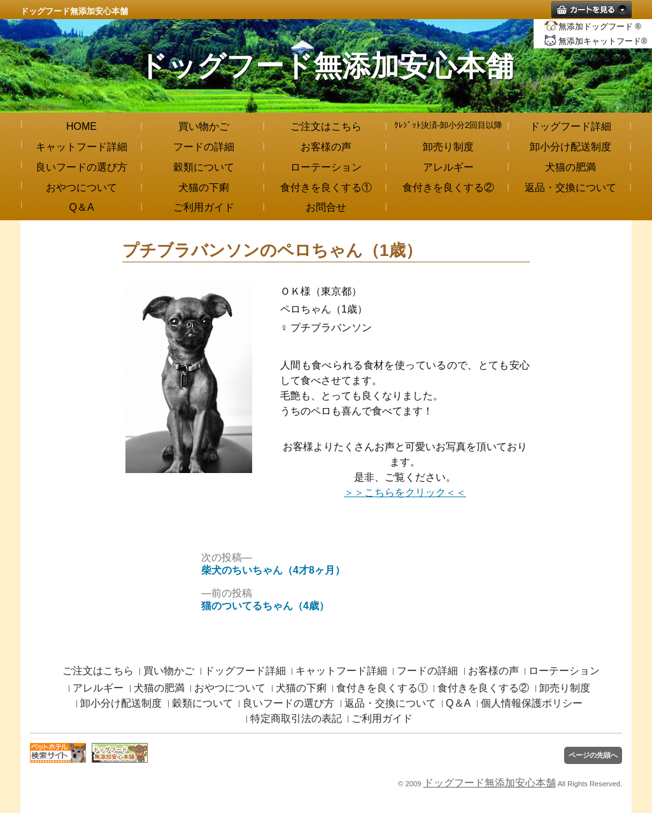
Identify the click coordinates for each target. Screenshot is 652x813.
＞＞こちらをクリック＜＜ (405, 492)
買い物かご (203, 126)
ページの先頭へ (593, 755)
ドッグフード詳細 (570, 126)
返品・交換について (570, 187)
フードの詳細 (203, 146)
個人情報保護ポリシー (532, 703)
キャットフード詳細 (81, 146)
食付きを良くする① (326, 187)
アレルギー (448, 167)
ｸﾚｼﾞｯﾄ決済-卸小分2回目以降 (448, 125)
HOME (81, 126)
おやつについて (81, 187)
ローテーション (326, 167)
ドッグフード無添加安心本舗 (74, 11)
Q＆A (81, 207)
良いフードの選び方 (81, 167)
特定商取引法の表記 (296, 718)
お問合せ (326, 207)
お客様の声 (326, 146)
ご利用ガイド (203, 207)
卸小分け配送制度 (570, 146)
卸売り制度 (448, 146)
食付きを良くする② (448, 187)
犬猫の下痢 (203, 187)
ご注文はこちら (326, 126)
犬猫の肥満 (570, 167)
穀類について (203, 167)
